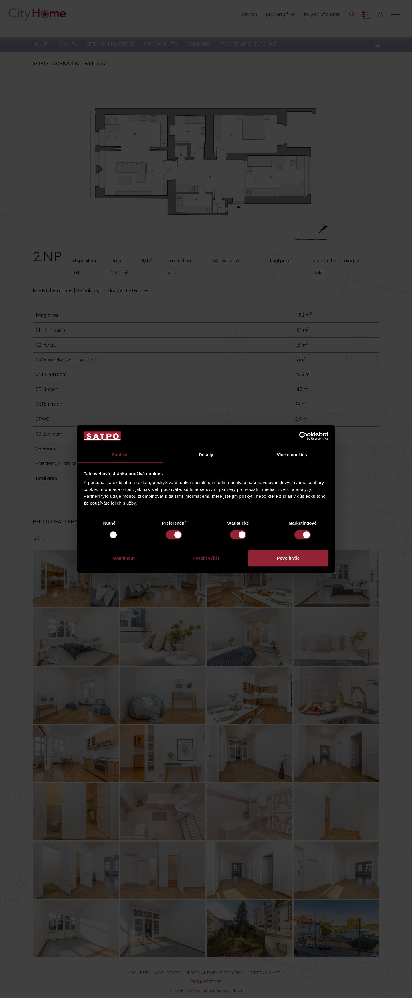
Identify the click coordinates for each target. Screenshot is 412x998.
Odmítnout (124, 558)
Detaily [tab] (206, 454)
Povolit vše (288, 558)
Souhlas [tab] (120, 454)
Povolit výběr (206, 558)
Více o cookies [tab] (292, 454)
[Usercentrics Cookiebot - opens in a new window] (303, 436)
